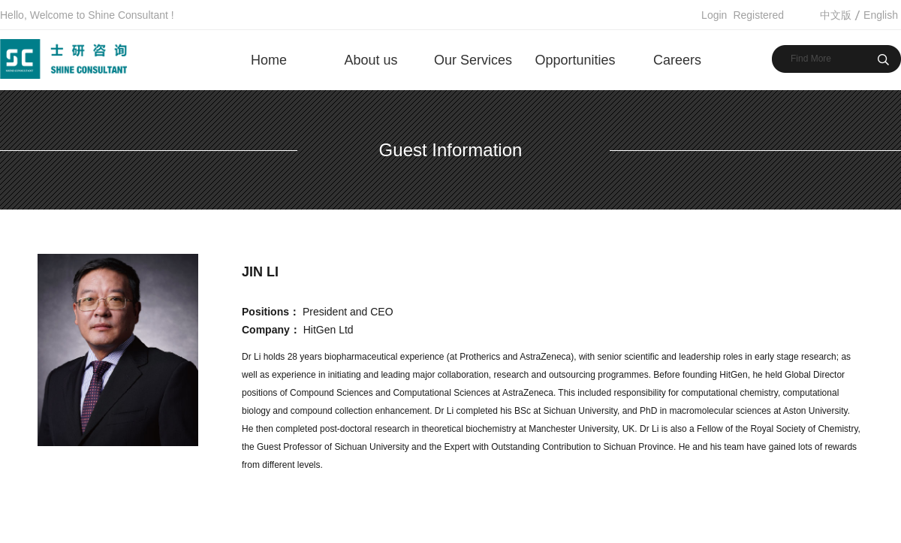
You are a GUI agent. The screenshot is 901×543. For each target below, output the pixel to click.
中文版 (835, 15)
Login (714, 15)
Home (269, 60)
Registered (758, 15)
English (880, 15)
